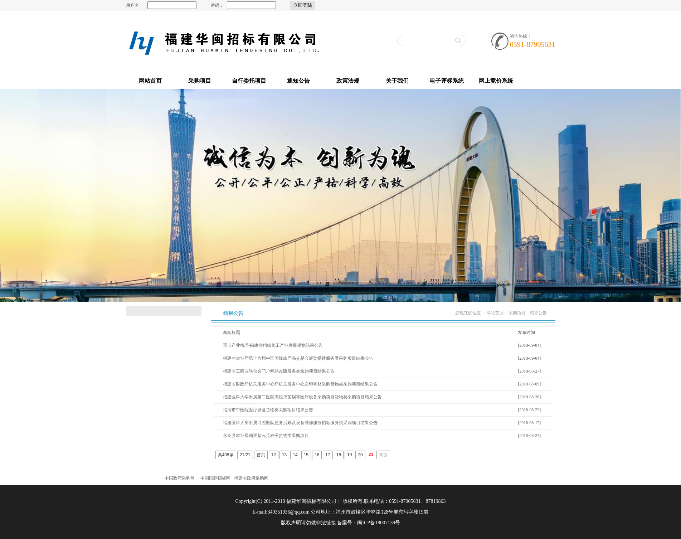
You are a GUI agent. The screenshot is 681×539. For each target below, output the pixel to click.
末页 (383, 454)
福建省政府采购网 (251, 478)
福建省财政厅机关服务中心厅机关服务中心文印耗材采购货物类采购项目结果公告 (300, 384)
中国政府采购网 (180, 478)
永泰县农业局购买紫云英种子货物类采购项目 (266, 435)
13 (284, 454)
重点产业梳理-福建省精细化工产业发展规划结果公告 (273, 345)
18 (338, 454)
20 (360, 454)
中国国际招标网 (215, 478)
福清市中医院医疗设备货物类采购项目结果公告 (268, 409)
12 (273, 454)
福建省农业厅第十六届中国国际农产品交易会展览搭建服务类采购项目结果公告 (298, 358)
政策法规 (347, 81)
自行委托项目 (249, 81)
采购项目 (199, 81)
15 (306, 454)
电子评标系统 (446, 81)
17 (327, 454)
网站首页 (150, 81)
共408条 (226, 454)
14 (295, 454)
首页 (261, 454)
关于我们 (397, 81)
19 (349, 454)
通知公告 (298, 81)
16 (317, 454)
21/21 (245, 454)
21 (371, 454)
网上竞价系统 (496, 81)
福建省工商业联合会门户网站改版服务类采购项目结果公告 (279, 371)
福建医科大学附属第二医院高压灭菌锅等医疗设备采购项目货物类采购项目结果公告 (302, 396)
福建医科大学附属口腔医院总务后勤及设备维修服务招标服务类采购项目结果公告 (300, 422)
